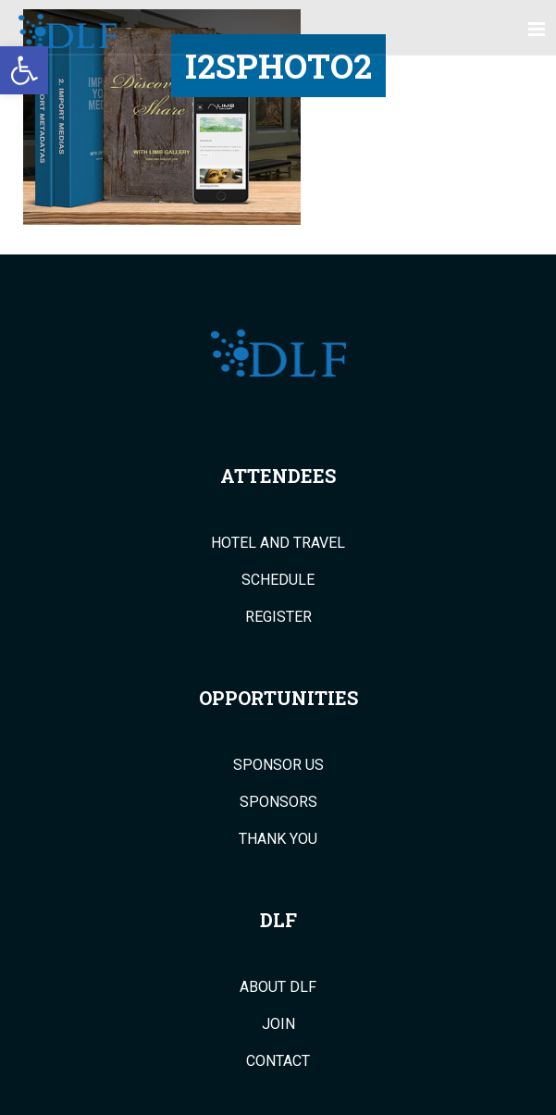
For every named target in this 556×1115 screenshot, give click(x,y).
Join (278, 1024)
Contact (278, 1061)
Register (278, 617)
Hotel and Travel (278, 543)
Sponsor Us (278, 765)
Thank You (278, 839)
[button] (24, 70)
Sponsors (278, 802)
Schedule (278, 580)
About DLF (278, 987)
